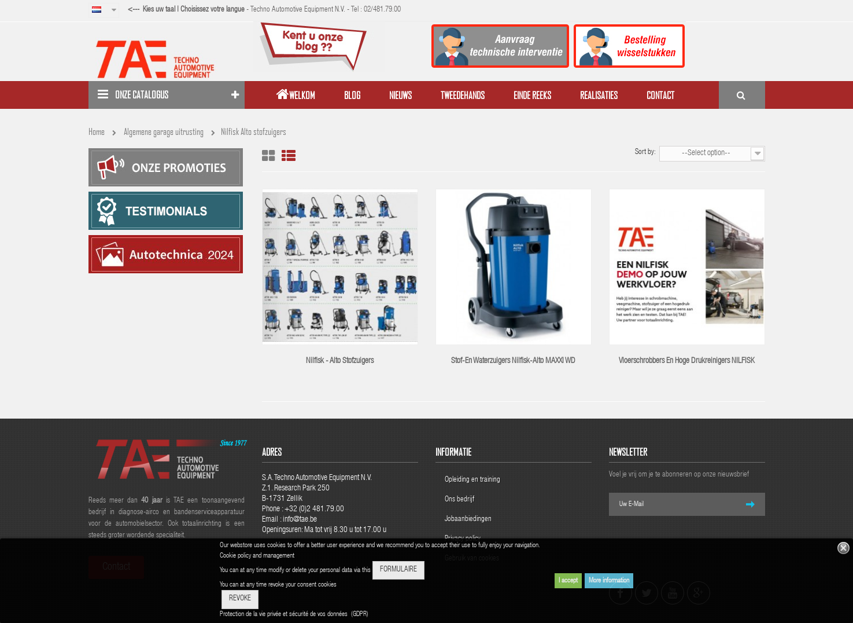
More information (609, 580)
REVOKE (240, 599)
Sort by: (645, 152)
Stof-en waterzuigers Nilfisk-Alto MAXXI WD (513, 361)
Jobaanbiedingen (468, 519)
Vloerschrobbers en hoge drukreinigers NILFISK (687, 361)
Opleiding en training (472, 480)
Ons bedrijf (459, 500)
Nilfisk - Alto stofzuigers (340, 361)
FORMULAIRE (398, 570)
